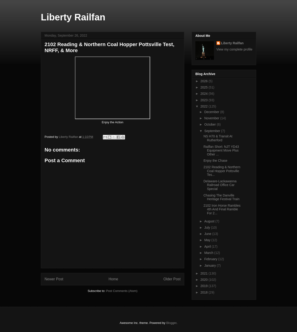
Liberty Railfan (73, 17)
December (212, 112)
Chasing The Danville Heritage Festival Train (221, 197)
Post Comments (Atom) (121, 291)
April (208, 246)
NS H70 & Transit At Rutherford (217, 138)
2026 (204, 81)
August (209, 221)
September (212, 131)
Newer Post (54, 279)
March (209, 253)
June (208, 234)
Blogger (171, 323)
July (207, 227)
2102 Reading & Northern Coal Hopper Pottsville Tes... (221, 171)
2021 (204, 273)
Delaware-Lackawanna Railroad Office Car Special (219, 185)
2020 (204, 279)
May (207, 240)
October (210, 124)
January (210, 265)
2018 (204, 292)
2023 (204, 100)
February (211, 259)
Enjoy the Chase (215, 160)
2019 (204, 286)
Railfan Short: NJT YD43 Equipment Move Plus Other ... (221, 150)
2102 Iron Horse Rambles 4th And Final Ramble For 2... (222, 209)
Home (113, 279)
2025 (204, 87)
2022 (204, 106)
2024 (204, 93)
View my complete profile (234, 49)
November (212, 118)
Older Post (172, 279)
